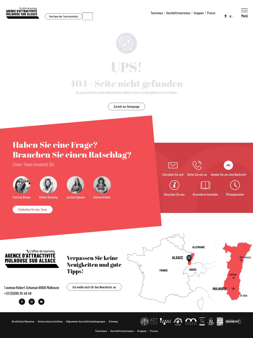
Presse (211, 13)
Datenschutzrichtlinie (50, 321)
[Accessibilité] (225, 12)
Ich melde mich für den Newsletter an (94, 287)
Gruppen (199, 13)
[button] (53, 13)
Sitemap (113, 321)
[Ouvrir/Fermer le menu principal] (244, 13)
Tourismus (157, 13)
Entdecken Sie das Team (32, 209)
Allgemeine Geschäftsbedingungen (85, 321)
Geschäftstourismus (178, 13)
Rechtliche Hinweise (23, 321)
